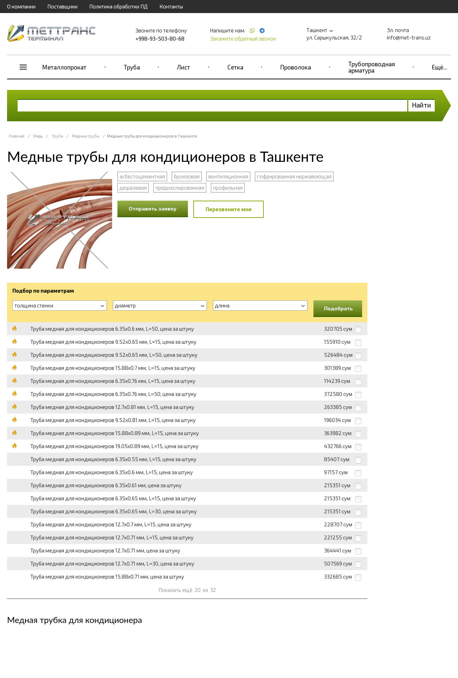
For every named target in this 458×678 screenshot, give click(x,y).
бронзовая (187, 176)
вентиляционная (228, 176)
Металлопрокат (64, 67)
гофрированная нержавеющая (294, 176)
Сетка (235, 67)
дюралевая (133, 187)
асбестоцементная (142, 176)
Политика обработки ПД (118, 6)
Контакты (171, 6)
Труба (132, 67)
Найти (421, 105)
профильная (228, 187)
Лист (183, 67)
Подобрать (338, 308)
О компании (21, 6)
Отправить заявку (153, 208)
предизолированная (179, 187)
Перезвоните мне (229, 209)
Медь (38, 136)
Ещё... (439, 67)
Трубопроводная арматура (371, 67)
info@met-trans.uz (409, 37)
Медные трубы (85, 136)
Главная (16, 136)
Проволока (295, 67)
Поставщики (62, 6)
